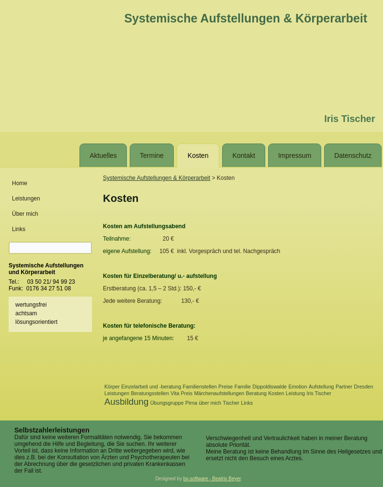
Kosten (198, 155)
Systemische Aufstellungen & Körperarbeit (245, 18)
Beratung (256, 393)
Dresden (363, 386)
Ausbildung (126, 402)
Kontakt (243, 155)
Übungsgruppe (167, 403)
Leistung (295, 393)
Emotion (297, 386)
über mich (210, 403)
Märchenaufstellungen (219, 393)
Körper (112, 386)
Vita (174, 393)
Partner (344, 386)
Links (18, 229)
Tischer (231, 403)
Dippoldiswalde (269, 386)
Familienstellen (200, 386)
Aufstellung (321, 386)
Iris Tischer (318, 393)
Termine (152, 155)
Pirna (191, 403)
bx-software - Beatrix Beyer (212, 478)
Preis (186, 393)
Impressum (294, 155)
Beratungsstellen (150, 393)
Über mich (25, 213)
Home (19, 183)
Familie (243, 386)
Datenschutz (353, 155)
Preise (225, 386)
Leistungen (26, 198)
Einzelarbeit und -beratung (151, 386)
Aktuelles (103, 155)
